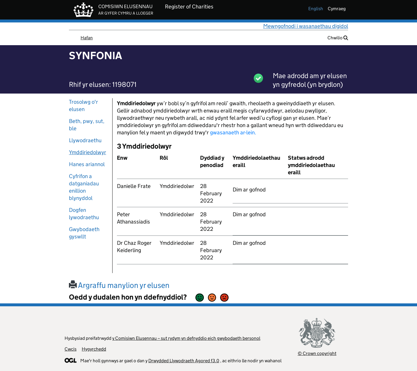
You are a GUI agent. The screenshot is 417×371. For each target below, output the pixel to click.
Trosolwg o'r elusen (83, 105)
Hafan (87, 38)
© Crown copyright (317, 353)
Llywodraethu (85, 140)
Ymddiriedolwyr (87, 152)
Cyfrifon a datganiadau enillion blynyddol (84, 187)
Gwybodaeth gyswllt (84, 233)
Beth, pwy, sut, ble (86, 125)
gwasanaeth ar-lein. (233, 132)
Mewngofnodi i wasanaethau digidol (305, 26)
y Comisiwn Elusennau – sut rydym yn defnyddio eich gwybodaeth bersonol (186, 338)
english (315, 8)
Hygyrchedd (94, 349)
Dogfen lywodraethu (84, 214)
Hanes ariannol (87, 164)
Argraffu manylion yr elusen (119, 285)
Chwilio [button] (337, 38)
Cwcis (70, 349)
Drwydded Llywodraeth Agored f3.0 (183, 360)
